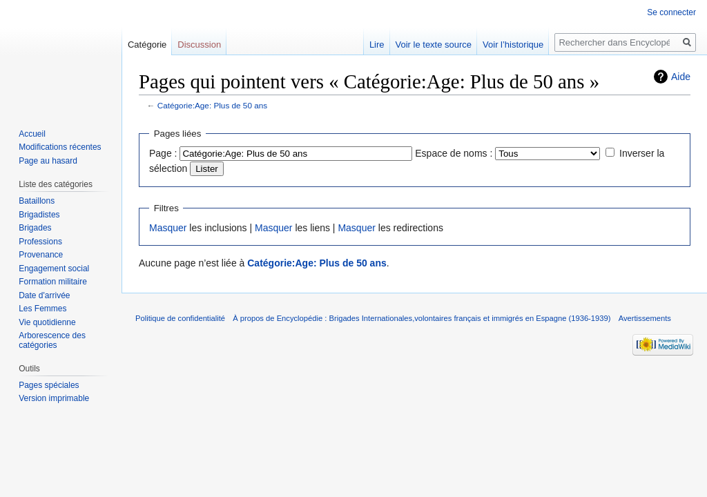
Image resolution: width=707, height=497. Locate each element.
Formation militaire (53, 281)
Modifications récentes (60, 147)
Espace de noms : (453, 153)
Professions (40, 241)
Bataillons (37, 201)
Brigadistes (39, 215)
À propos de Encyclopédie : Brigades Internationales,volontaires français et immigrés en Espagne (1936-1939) (421, 318)
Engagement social (54, 268)
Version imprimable (54, 398)
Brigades (35, 228)
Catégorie (147, 44)
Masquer (167, 227)
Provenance (41, 255)
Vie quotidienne (47, 322)
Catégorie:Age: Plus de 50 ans (212, 105)
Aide (680, 76)
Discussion (199, 44)
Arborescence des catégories (52, 340)
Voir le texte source (434, 44)
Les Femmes (42, 308)
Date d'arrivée (44, 295)
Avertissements (645, 318)
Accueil (32, 134)
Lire (377, 44)
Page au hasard (48, 161)
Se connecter (671, 12)
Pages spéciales (49, 385)
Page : (163, 153)
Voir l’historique (513, 44)
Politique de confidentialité (180, 318)
